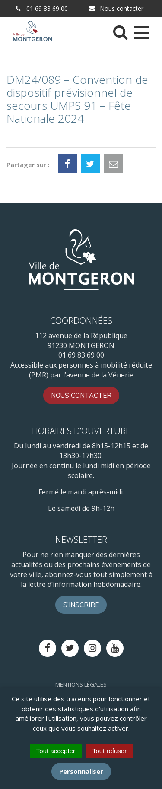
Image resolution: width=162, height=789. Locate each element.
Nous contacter (115, 8)
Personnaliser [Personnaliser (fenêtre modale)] (81, 771)
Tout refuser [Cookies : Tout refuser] (109, 750)
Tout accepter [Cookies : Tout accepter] (55, 750)
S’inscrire (81, 605)
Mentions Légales (81, 684)
